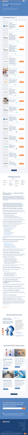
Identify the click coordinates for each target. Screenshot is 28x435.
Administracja (5, 180)
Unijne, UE (22, 182)
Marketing (16, 180)
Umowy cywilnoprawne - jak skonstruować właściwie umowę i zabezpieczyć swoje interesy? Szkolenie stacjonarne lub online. (13, 72)
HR (3, 184)
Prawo (16, 185)
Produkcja (22, 180)
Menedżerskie (17, 181)
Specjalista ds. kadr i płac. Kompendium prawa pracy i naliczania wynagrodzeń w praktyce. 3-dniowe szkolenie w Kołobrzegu (13, 109)
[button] (23, 1)
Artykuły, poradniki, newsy (22, 422)
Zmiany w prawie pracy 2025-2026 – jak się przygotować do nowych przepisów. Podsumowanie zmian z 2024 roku (13, 81)
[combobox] (14, 29)
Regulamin (24, 426)
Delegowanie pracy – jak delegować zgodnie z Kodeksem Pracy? (12, 146)
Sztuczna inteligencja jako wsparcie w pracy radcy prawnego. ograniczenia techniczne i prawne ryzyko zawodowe (13, 128)
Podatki (16, 184)
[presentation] (8, 411)
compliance (11, 233)
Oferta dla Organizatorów (22, 425)
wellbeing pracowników (7, 261)
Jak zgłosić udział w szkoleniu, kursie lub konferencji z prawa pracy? (19, 332)
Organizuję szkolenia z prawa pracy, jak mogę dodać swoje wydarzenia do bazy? (19, 335)
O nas (24, 421)
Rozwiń (4, 10)
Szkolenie (10, 44)
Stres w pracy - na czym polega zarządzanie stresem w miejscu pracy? (7, 359)
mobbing (5, 233)
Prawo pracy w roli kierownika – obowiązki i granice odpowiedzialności (12, 163)
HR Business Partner (12, 246)
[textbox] (14, 29)
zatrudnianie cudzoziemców (7, 234)
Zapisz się (21, 26)
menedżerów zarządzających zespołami (9, 244)
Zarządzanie (22, 184)
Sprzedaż (22, 181)
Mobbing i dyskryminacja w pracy (20, 358)
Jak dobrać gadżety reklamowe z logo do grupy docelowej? (20, 380)
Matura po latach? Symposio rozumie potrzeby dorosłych (7, 380)
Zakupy (22, 183)
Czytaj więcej (6, 368)
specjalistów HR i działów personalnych (9, 242)
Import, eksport (11, 180)
